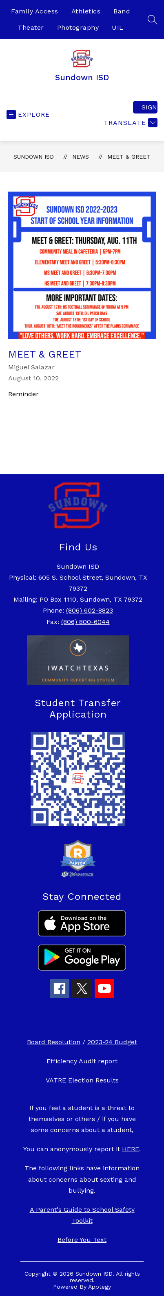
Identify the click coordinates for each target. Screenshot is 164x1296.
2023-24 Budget (112, 1042)
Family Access (34, 11)
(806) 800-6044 (85, 622)
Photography (78, 27)
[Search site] (152, 19)
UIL (118, 27)
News (80, 156)
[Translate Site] (129, 123)
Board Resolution (53, 1042)
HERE (130, 1149)
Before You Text (82, 1240)
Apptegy (99, 1286)
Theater (31, 27)
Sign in (149, 107)
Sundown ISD (33, 156)
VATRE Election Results (82, 1080)
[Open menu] (28, 114)
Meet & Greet (129, 156)
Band (121, 11)
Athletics (86, 11)
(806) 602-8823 (89, 610)
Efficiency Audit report (82, 1061)
